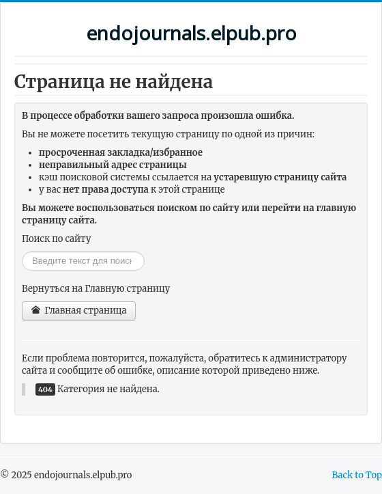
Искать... (22, 251)
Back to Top (357, 475)
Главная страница (79, 310)
